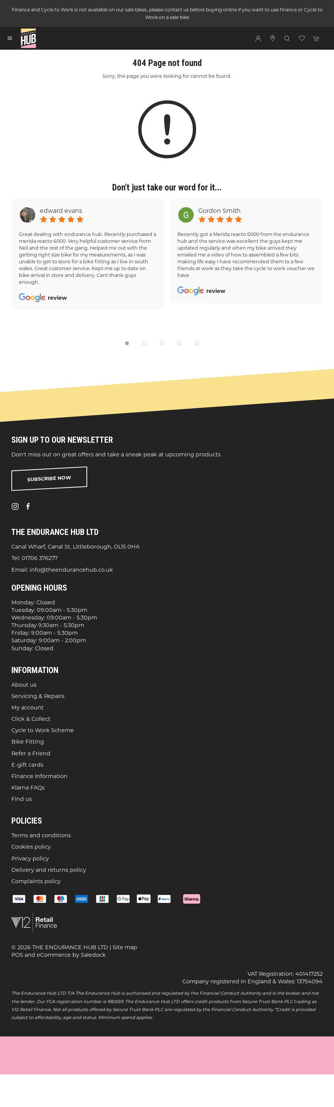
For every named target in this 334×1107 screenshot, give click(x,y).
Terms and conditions (41, 835)
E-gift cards (27, 764)
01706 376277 (40, 558)
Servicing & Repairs (37, 696)
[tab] (127, 343)
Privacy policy (30, 858)
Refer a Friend (30, 753)
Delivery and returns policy (48, 869)
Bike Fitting (27, 741)
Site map (125, 947)
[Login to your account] (258, 38)
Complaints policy (36, 881)
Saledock (93, 954)
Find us (21, 799)
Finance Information (39, 776)
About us (23, 684)
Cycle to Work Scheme (42, 730)
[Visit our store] (273, 38)
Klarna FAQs (28, 787)
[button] (10, 38)
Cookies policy (31, 846)
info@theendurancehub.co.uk (71, 569)
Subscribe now (49, 479)
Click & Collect (30, 718)
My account (27, 707)
